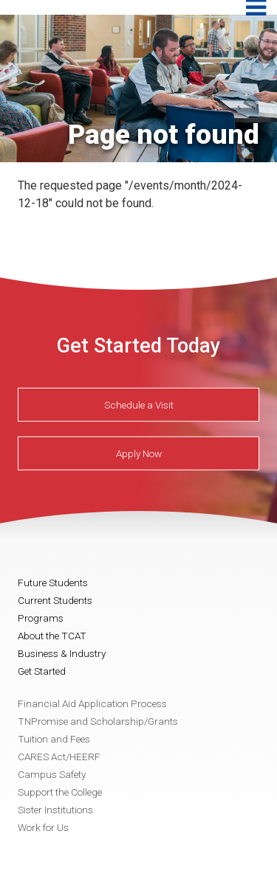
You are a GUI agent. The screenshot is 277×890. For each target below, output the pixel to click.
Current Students (55, 600)
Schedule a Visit (139, 405)
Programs (41, 618)
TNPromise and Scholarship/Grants (98, 721)
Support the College (60, 792)
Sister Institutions (55, 810)
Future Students (53, 582)
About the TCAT (52, 636)
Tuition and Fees (54, 739)
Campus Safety (52, 774)
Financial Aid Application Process (92, 703)
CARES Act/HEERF (59, 756)
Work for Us (43, 827)
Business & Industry (62, 653)
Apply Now (139, 453)
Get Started (42, 671)
